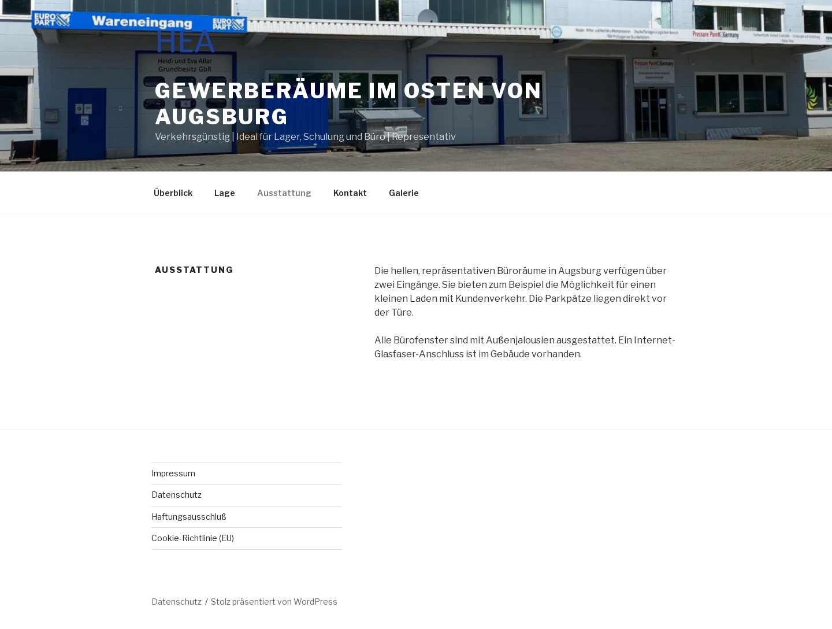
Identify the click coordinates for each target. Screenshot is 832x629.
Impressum (173, 473)
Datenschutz (176, 495)
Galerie (404, 193)
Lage (224, 193)
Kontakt (350, 193)
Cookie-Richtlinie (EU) (192, 538)
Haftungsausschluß (188, 516)
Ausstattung (284, 193)
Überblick (173, 193)
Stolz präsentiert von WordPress (274, 601)
